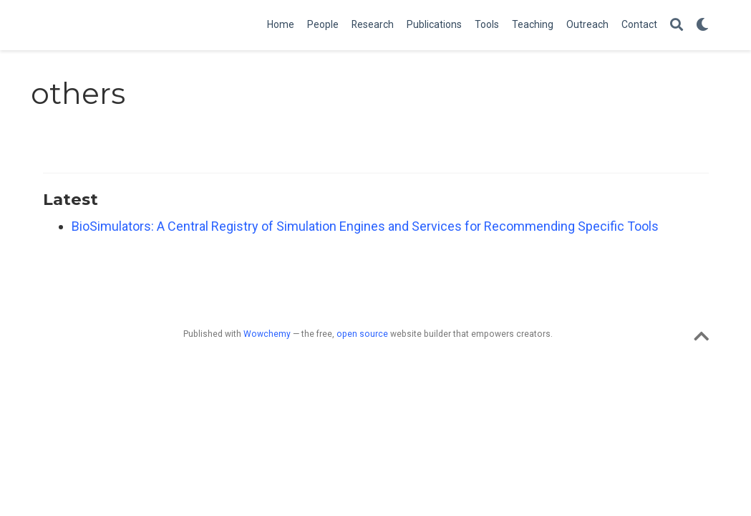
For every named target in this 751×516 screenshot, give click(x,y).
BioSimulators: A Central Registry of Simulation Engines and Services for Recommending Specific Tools (365, 226)
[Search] (676, 25)
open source (362, 334)
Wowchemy (267, 334)
